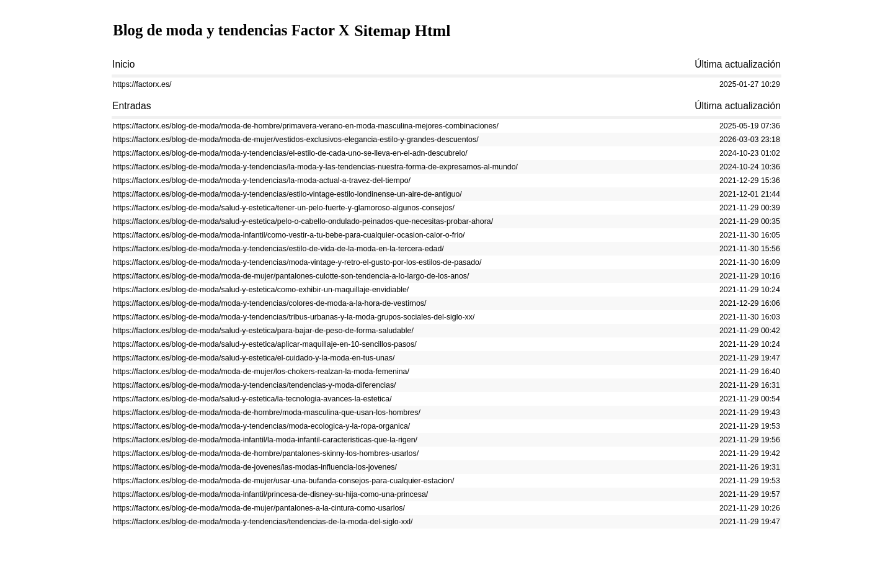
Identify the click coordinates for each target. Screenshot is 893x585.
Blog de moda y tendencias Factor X (237, 31)
